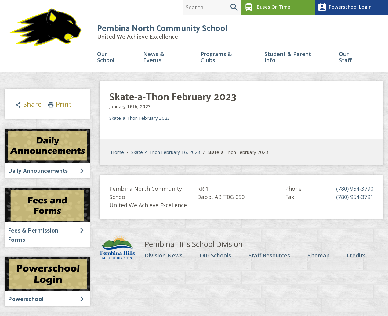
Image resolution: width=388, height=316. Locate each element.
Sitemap (318, 256)
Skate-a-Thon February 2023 (139, 118)
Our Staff (345, 57)
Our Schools (215, 256)
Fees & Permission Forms (33, 235)
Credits (356, 256)
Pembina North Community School (162, 27)
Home (117, 152)
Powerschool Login (344, 7)
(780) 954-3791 (354, 197)
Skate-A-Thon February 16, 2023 (165, 152)
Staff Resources (269, 256)
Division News (164, 256)
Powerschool (26, 298)
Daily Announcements (38, 170)
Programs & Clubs (216, 57)
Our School (105, 57)
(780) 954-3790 (354, 189)
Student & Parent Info (287, 57)
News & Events (153, 57)
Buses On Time (266, 7)
